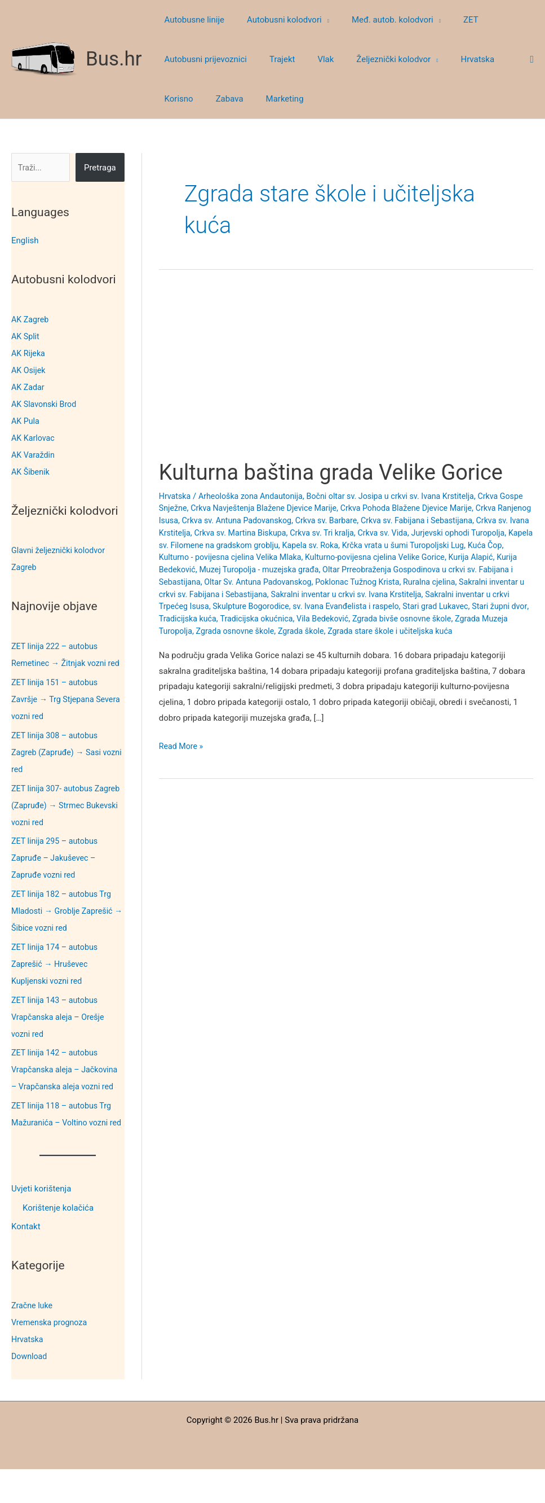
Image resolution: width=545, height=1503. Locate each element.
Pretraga (100, 168)
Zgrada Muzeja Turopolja (355, 631)
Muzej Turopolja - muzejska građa (391, 569)
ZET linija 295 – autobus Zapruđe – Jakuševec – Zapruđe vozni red (56, 875)
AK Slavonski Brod (45, 404)
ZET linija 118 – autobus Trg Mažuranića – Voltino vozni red (64, 1140)
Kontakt (26, 1261)
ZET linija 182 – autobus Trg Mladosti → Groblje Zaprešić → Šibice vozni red (64, 928)
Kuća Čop (258, 557)
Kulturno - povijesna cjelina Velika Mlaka (355, 557)
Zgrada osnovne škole (447, 631)
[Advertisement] (346, 375)
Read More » (182, 759)
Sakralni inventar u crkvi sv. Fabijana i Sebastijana (335, 594)
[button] (317, 20)
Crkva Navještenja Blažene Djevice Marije (295, 508)
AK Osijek (29, 370)
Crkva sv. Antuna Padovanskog (301, 520)
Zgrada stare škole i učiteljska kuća (248, 643)
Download (30, 1390)
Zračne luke (33, 1339)
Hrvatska (28, 1373)
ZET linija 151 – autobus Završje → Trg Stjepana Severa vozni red (56, 716)
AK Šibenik (31, 472)
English (25, 240)
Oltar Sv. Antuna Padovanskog (391, 582)
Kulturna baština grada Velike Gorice (340, 472)
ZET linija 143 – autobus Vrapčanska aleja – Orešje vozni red (60, 1034)
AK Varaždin (34, 455)
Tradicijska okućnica (476, 619)
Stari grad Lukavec (274, 619)
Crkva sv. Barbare (395, 520)
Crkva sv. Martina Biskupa (350, 533)
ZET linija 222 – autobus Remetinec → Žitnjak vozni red (61, 663)
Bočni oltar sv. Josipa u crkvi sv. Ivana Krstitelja (402, 496)
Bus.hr (114, 59)
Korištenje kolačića (58, 1242)
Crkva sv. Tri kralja (436, 533)
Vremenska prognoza (51, 1356)
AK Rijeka (29, 353)
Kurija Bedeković (293, 569)
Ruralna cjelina (211, 594)
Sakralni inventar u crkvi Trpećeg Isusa (302, 606)
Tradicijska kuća (404, 619)
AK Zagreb (31, 319)
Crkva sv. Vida (499, 533)
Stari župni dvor (342, 619)
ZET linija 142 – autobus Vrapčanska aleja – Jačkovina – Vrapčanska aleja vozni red (67, 1086)
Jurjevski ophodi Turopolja (208, 545)
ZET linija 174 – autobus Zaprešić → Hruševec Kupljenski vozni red (56, 981)
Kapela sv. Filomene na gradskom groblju (338, 545)
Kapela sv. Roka (448, 545)
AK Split (26, 336)
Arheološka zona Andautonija (255, 496)
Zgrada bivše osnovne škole (253, 631)
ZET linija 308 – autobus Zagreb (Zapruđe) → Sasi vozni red (58, 769)
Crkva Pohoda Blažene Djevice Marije (445, 508)
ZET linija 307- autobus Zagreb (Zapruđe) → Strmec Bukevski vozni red (64, 822)
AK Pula (26, 421)
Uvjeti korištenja (41, 1222)
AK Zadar (28, 387)
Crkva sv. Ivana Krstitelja (252, 533)
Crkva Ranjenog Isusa (199, 520)
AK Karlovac (34, 438)
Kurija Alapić (234, 569)
